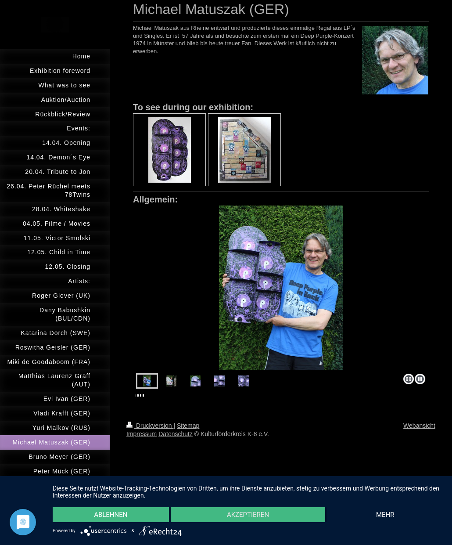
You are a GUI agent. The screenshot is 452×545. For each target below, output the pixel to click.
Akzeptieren (248, 515)
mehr (385, 515)
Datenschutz (175, 433)
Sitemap (188, 425)
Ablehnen (110, 515)
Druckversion (149, 425)
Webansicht (419, 425)
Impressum (141, 433)
